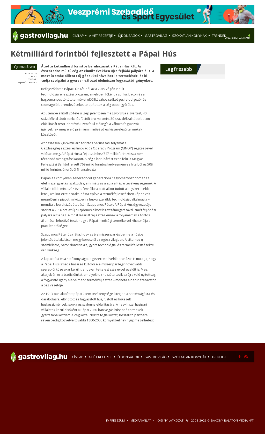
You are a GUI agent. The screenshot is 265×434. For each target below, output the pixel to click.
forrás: (32, 79)
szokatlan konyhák (189, 357)
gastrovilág (155, 357)
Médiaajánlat (141, 420)
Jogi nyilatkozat (170, 420)
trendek (219, 357)
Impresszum (116, 420)
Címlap (77, 357)
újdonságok (24, 67)
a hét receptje (100, 357)
